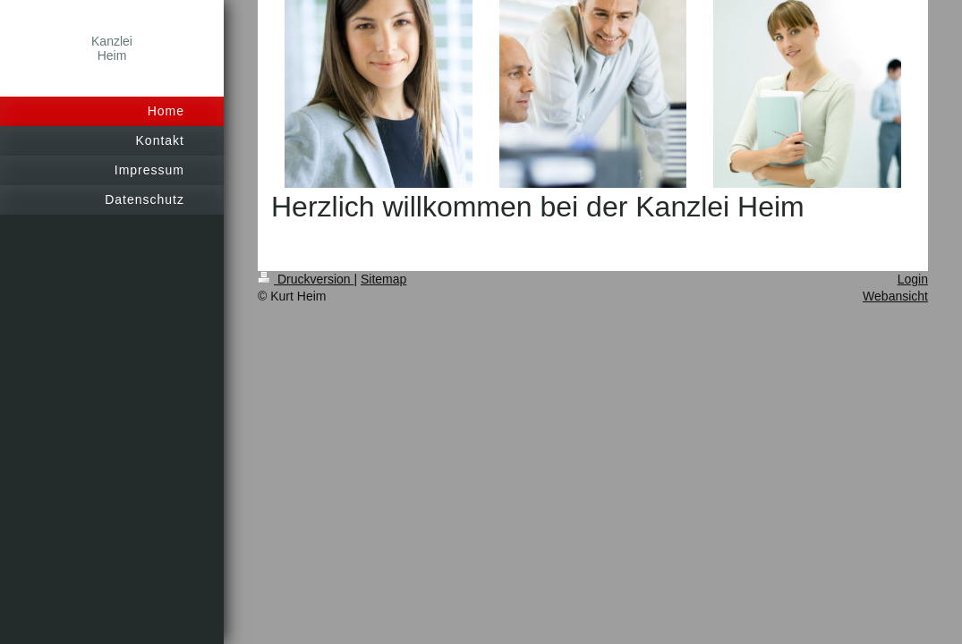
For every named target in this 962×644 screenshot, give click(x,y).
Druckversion (305, 279)
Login (913, 279)
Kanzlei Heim (111, 48)
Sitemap (383, 279)
